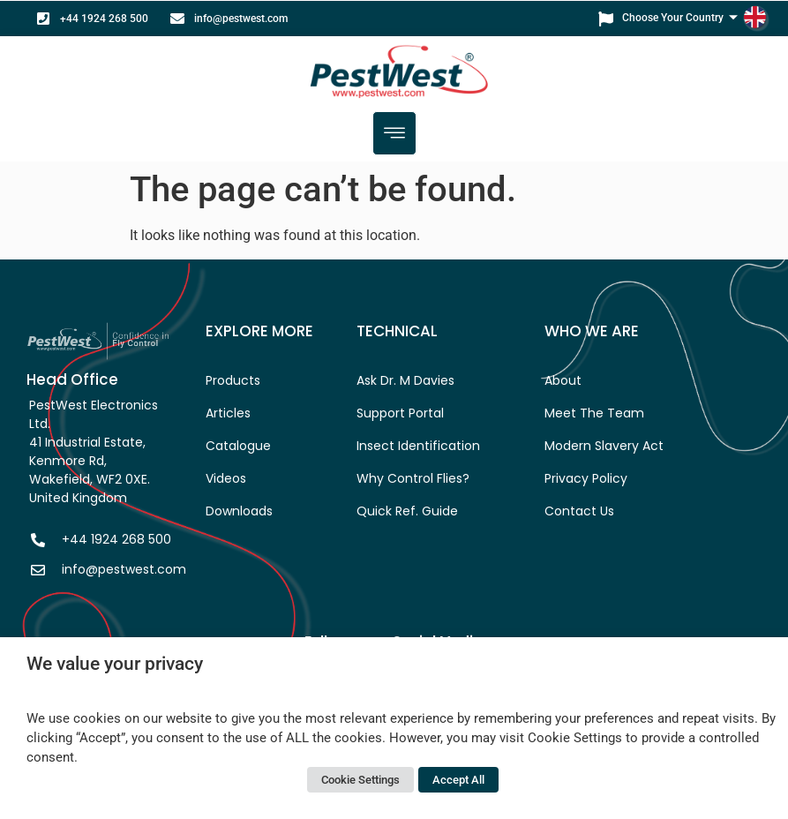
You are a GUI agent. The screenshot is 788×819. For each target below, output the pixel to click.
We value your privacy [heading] (114, 663)
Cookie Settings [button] (360, 779)
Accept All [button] (458, 779)
